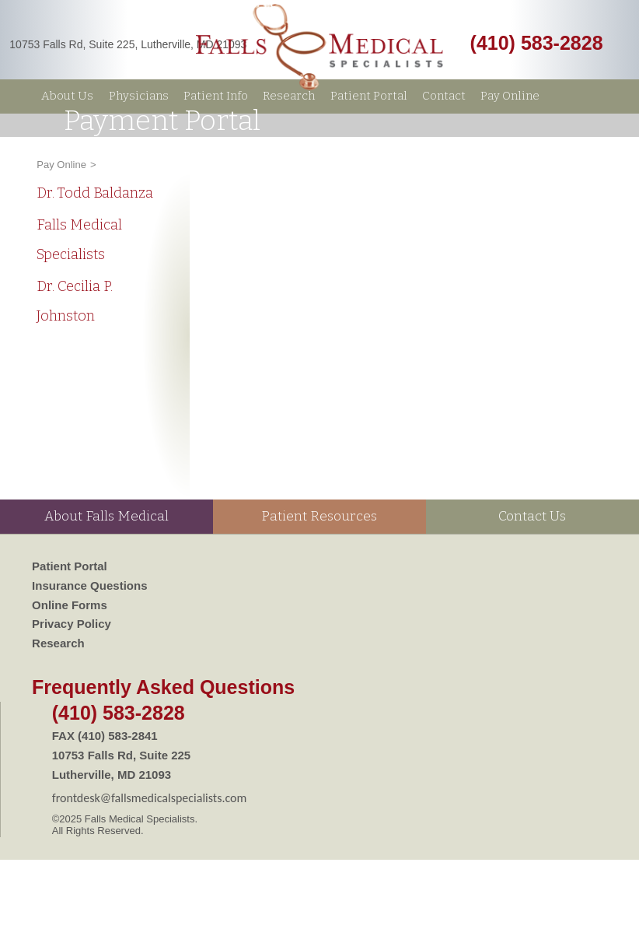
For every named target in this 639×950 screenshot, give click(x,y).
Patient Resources (319, 516)
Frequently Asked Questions (163, 687)
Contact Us (532, 516)
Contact (444, 96)
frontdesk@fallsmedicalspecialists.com (149, 797)
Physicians (139, 96)
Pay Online (509, 96)
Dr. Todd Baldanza (95, 193)
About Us (67, 96)
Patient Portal (368, 96)
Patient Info (215, 96)
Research (289, 96)
